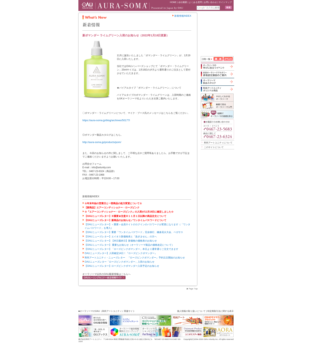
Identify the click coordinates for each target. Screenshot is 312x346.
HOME (173, 2)
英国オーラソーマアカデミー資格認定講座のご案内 (217, 74)
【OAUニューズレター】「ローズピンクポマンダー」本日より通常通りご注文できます (131, 249)
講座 (218, 59)
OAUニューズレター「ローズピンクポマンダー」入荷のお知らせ (119, 261)
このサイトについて (214, 147)
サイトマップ (225, 2)
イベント (228, 59)
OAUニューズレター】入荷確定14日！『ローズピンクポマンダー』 (121, 253)
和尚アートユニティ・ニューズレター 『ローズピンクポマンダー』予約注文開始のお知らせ (135, 257)
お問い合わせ (210, 2)
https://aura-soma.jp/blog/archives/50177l (106, 120)
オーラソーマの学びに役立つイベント (217, 66)
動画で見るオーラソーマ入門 (217, 105)
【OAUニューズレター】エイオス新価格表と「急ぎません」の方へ (121, 236)
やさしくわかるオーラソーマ (217, 97)
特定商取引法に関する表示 (220, 311)
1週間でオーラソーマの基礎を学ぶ (217, 114)
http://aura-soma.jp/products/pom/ (101, 142)
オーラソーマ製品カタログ (217, 81)
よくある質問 (195, 2)
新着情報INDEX (181, 15)
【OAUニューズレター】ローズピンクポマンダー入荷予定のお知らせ (122, 266)
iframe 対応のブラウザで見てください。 (218, 34)
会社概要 (182, 2)
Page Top (192, 289)
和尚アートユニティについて (218, 142)
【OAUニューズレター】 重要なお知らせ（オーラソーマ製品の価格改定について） (129, 245)
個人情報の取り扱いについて (191, 311)
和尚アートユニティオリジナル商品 (217, 89)
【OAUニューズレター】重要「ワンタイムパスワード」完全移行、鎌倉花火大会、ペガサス (134, 232)
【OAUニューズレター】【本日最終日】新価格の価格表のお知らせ (121, 240)
